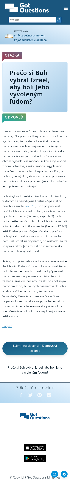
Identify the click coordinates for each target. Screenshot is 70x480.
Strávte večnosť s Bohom (29, 35)
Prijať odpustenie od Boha (30, 40)
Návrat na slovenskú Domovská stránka (35, 348)
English (7, 326)
